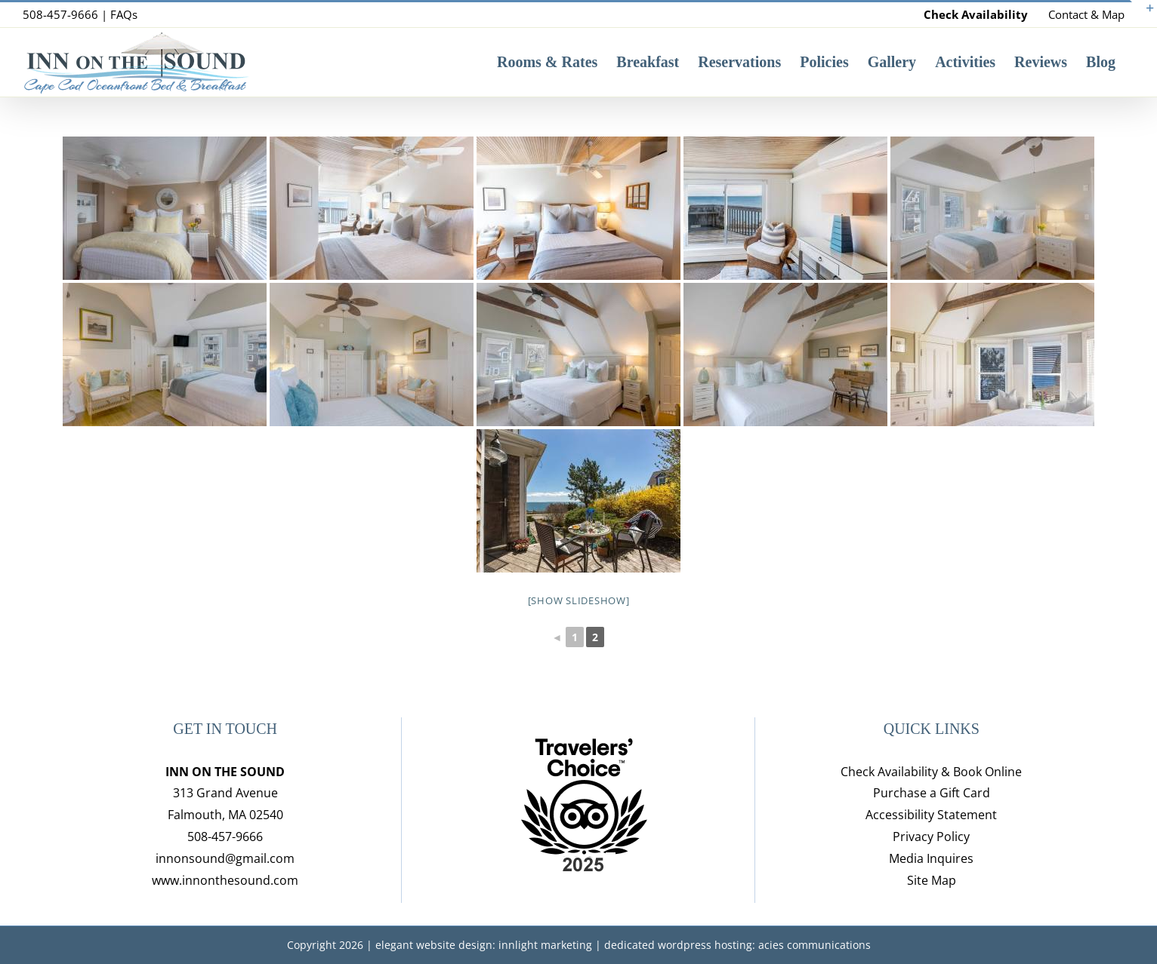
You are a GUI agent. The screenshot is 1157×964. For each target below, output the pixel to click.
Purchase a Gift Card (931, 792)
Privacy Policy (931, 836)
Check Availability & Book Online (931, 771)
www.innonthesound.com (225, 880)
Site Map (931, 880)
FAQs (123, 14)
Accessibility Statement (931, 814)
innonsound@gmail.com (225, 858)
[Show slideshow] (579, 600)
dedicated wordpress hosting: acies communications (737, 945)
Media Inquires (931, 858)
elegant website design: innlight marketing (483, 945)
